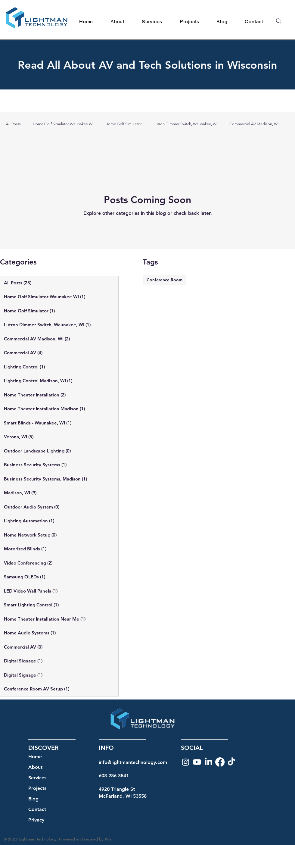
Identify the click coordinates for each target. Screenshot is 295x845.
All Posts (13, 124)
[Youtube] (197, 762)
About (35, 767)
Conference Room (164, 280)
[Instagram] (185, 762)
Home (35, 756)
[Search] (278, 21)
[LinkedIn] (208, 762)
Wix (108, 839)
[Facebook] (220, 762)
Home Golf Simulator (123, 124)
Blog (33, 799)
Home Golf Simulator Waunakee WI (63, 124)
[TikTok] (231, 762)
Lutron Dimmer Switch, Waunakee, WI (185, 124)
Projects (37, 788)
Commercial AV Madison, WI (253, 124)
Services (37, 778)
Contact (37, 809)
